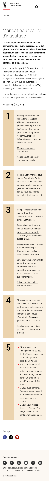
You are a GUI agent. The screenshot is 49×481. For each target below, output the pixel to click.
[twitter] (11, 437)
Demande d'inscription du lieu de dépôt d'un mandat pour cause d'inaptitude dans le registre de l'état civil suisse (30, 232)
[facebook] (5, 437)
